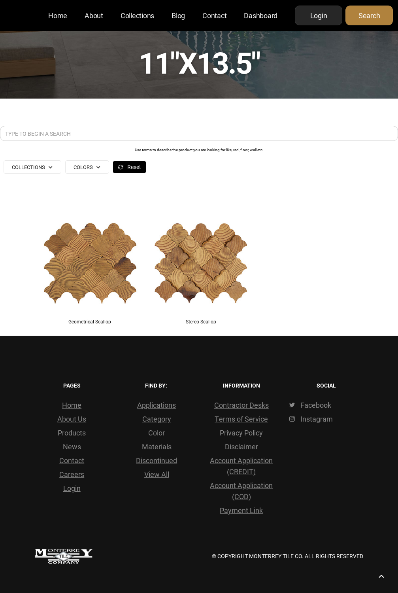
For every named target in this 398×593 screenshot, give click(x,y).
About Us (71, 419)
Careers (71, 474)
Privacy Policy (241, 432)
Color (156, 432)
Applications (156, 405)
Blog (178, 15)
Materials (157, 446)
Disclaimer (241, 446)
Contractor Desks (241, 405)
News (72, 446)
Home (57, 15)
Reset (134, 167)
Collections (137, 15)
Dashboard (260, 15)
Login (72, 488)
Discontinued (156, 460)
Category (156, 419)
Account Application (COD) (241, 491)
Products (72, 432)
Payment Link (241, 510)
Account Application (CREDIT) (241, 466)
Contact (214, 15)
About (94, 15)
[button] (32, 167)
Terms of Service (241, 419)
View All (156, 474)
